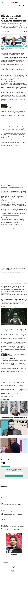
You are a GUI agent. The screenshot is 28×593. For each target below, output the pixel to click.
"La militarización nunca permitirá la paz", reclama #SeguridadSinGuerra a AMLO (13, 417)
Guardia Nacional (4, 395)
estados (23, 5)
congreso (14, 5)
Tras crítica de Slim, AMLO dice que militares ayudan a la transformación (12, 453)
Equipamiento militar (13, 393)
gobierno (5, 5)
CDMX (18, 5)
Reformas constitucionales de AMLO (8, 396)
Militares (19, 393)
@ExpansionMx (7, 463)
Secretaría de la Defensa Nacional (14, 395)
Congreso (3, 14)
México (8, 353)
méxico (9, 5)
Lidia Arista (5, 461)
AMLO (8, 393)
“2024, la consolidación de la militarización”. (11, 214)
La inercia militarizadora (4, 435)
